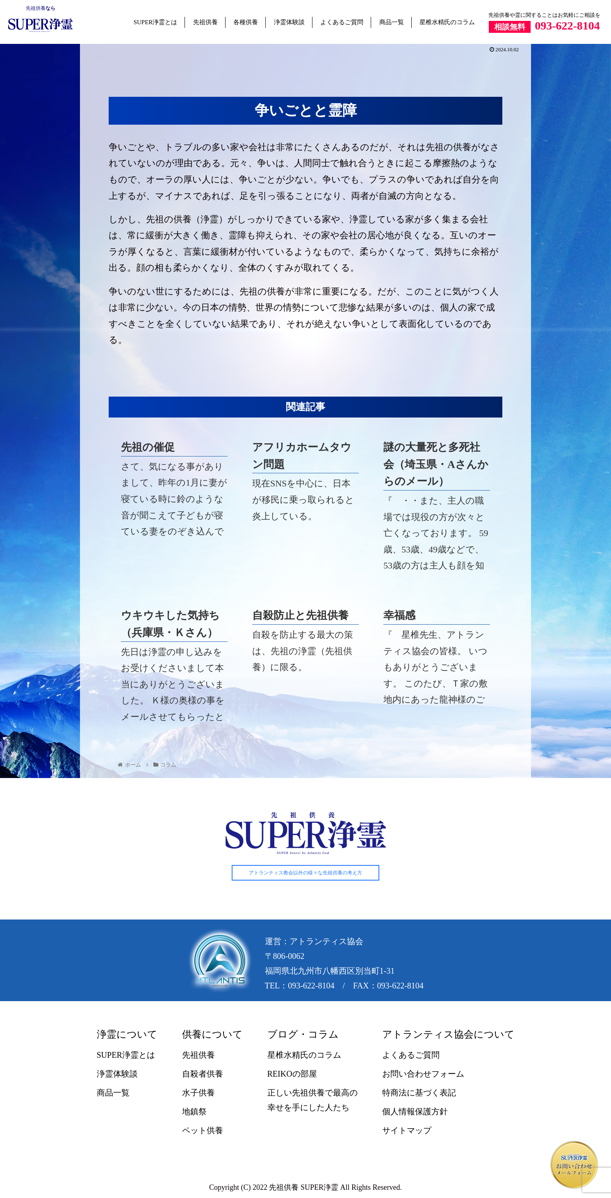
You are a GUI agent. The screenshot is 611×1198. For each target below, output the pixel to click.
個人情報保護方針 (415, 1111)
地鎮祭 (194, 1111)
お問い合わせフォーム (423, 1073)
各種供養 (245, 22)
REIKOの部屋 (292, 1073)
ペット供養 (202, 1130)
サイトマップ (406, 1130)
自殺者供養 (202, 1073)
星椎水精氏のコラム (447, 22)
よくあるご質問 (341, 22)
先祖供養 (36, 8)
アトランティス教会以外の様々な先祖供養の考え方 (305, 873)
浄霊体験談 (289, 22)
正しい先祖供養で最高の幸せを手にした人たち (312, 1100)
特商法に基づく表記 (419, 1092)
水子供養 (198, 1092)
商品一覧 (391, 22)
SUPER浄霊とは (155, 22)
